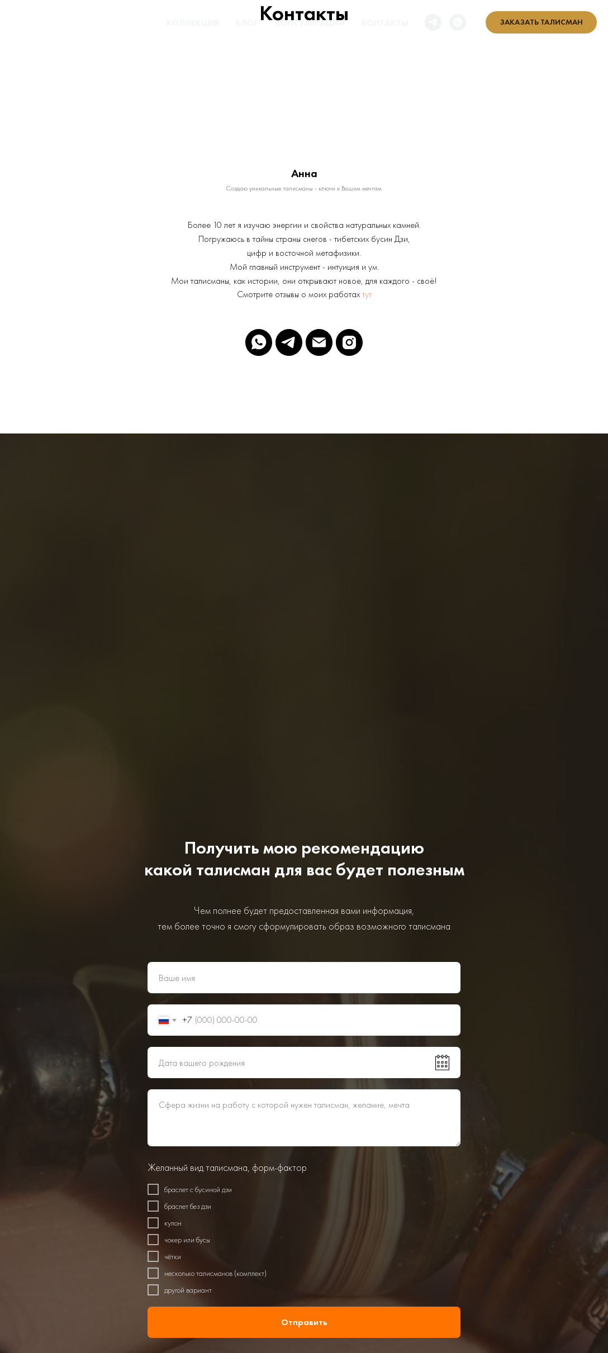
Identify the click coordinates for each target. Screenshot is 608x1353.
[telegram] (433, 22)
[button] (541, 22)
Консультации (310, 22)
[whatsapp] (457, 22)
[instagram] (349, 342)
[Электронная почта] (319, 342)
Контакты (385, 22)
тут (367, 294)
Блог (247, 22)
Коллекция (193, 22)
